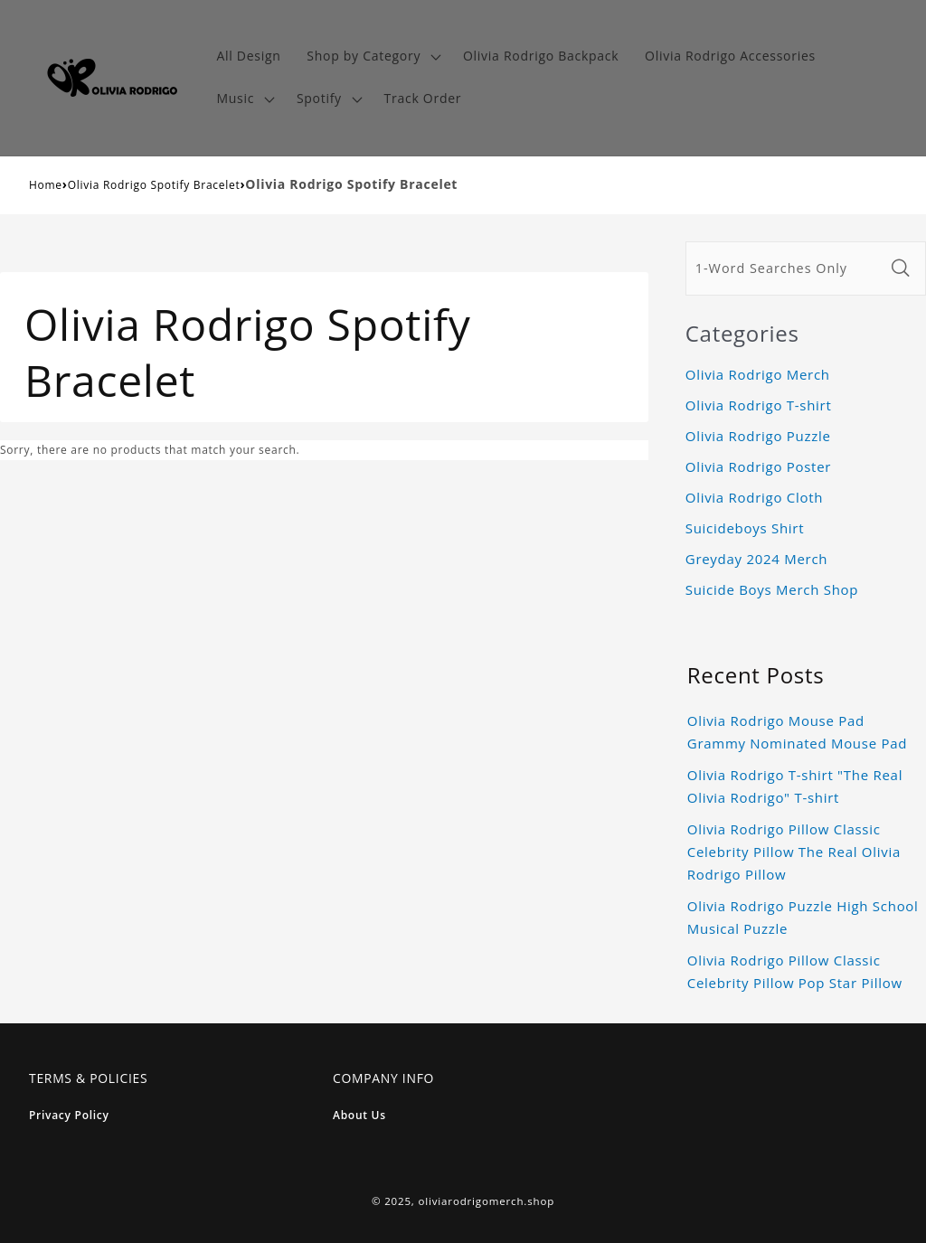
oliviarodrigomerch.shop (487, 1201)
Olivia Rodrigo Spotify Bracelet (154, 185)
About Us (359, 1115)
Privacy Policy (69, 1115)
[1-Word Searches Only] (784, 268)
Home (45, 185)
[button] (372, 56)
